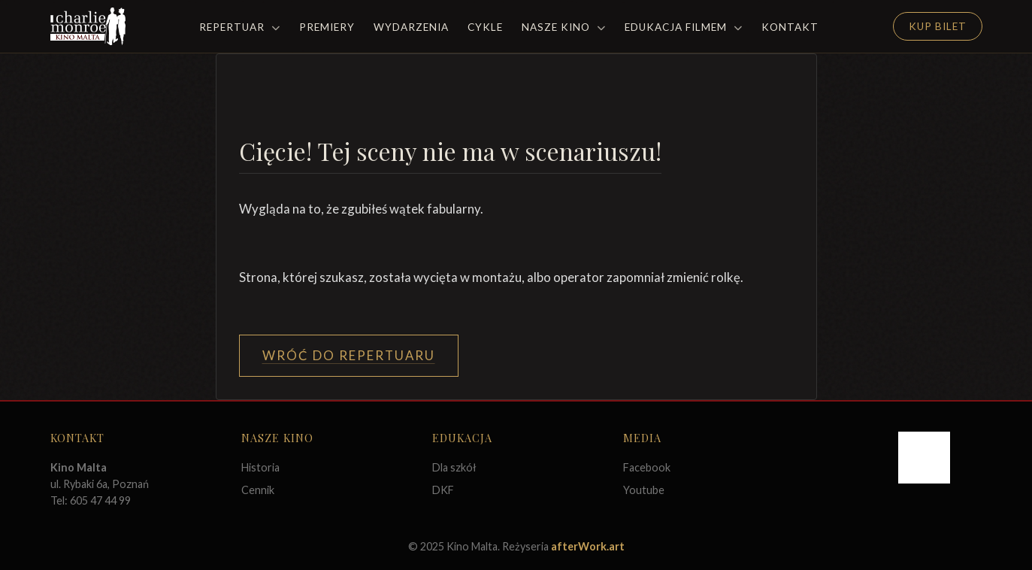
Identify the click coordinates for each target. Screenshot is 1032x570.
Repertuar (239, 27)
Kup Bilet (938, 26)
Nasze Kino (564, 27)
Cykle (485, 27)
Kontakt (790, 27)
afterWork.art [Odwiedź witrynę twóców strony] (588, 546)
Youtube (643, 490)
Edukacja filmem (684, 27)
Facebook (646, 467)
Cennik (257, 490)
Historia (260, 467)
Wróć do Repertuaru (348, 355)
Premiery (327, 27)
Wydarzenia (411, 27)
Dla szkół (454, 467)
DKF (443, 490)
